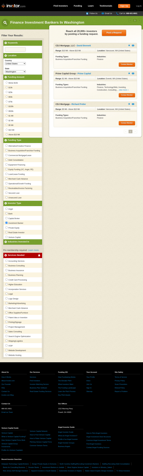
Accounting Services (15, 261)
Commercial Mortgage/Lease (18, 155)
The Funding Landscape (67, 388)
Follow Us (93, 13)
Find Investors (61, 6)
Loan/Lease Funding (15, 174)
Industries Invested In (18, 241)
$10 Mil (10, 130)
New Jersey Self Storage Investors (15, 471)
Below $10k (12, 83)
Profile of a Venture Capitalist (12, 450)
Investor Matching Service (39, 384)
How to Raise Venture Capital (40, 438)
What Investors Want (65, 384)
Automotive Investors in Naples (70, 471)
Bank (9, 213)
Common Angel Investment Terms (98, 440)
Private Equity (12, 228)
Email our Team (7, 412)
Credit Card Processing (16, 280)
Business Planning (14, 275)
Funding (78, 6)
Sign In (88, 388)
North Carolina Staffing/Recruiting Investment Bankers (79, 464)
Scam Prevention (121, 384)
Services (33, 377)
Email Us (108, 13)
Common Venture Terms (38, 445)
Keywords (13, 43)
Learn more (33, 250)
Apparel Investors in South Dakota (43, 471)
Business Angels (64, 446)
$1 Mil (9, 115)
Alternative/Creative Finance (18, 146)
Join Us (89, 384)
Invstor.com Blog (7, 395)
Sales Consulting (14, 331)
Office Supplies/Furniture (17, 312)
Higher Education (14, 284)
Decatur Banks (33, 467)
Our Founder (6, 384)
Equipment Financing (15, 164)
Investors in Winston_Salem (102, 467)
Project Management (15, 327)
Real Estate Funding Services (40, 391)
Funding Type (14, 140)
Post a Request (114, 32)
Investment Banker (14, 223)
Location (12, 55)
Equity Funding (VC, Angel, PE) (19, 169)
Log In (139, 6)
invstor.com (13, 6)
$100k (9, 106)
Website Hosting (13, 355)
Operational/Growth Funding (18, 183)
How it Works (6, 377)
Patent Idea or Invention (16, 317)
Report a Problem (121, 391)
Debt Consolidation (15, 160)
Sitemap (89, 391)
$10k (9, 87)
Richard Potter (79, 104)
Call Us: (128, 13)
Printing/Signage (13, 322)
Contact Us (5, 391)
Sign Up (124, 6)
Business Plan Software (38, 388)
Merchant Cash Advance (17, 179)
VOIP (9, 345)
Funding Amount (16, 77)
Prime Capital (84, 73)
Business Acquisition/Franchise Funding (23, 150)
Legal (9, 294)
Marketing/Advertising (16, 303)
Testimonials (106, 6)
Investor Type (14, 203)
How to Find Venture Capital (40, 435)
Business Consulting (15, 265)
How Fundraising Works (67, 377)
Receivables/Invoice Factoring (19, 188)
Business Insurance (15, 270)
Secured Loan (13, 193)
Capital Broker (13, 218)
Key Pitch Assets (64, 395)
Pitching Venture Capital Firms (41, 442)
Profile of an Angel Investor (68, 439)
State (7, 69)
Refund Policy (120, 388)
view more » (124, 90)
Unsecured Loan (13, 197)
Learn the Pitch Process (67, 391)
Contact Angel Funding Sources (97, 447)
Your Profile (90, 377)
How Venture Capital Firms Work (13, 440)
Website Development (16, 350)
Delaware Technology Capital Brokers (15, 464)
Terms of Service (121, 377)
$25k (9, 92)
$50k (9, 97)
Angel (9, 209)
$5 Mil (9, 125)
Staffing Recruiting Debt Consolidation (116, 464)
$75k (9, 101)
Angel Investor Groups (66, 443)
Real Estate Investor (15, 232)
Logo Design (12, 298)
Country (8, 60)
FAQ (3, 388)
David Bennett (84, 45)
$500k (9, 111)
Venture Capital (13, 237)
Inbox (88, 381)
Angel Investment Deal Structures (98, 437)
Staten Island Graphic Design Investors (99, 471)
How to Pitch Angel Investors (96, 433)
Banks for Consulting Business (14, 467)
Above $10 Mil (13, 134)
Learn (91, 6)
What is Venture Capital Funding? (13, 436)
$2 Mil (9, 120)
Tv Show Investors (123, 471)
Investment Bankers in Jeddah (53, 467)
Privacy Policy (120, 381)
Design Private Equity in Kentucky (44, 464)
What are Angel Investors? (67, 436)
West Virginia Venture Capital (78, 467)
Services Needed (16, 255)
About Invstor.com (8, 381)
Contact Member (133, 45)
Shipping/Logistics (14, 341)
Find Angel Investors (93, 444)
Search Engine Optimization (18, 336)
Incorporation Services (16, 289)
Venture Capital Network (39, 431)
